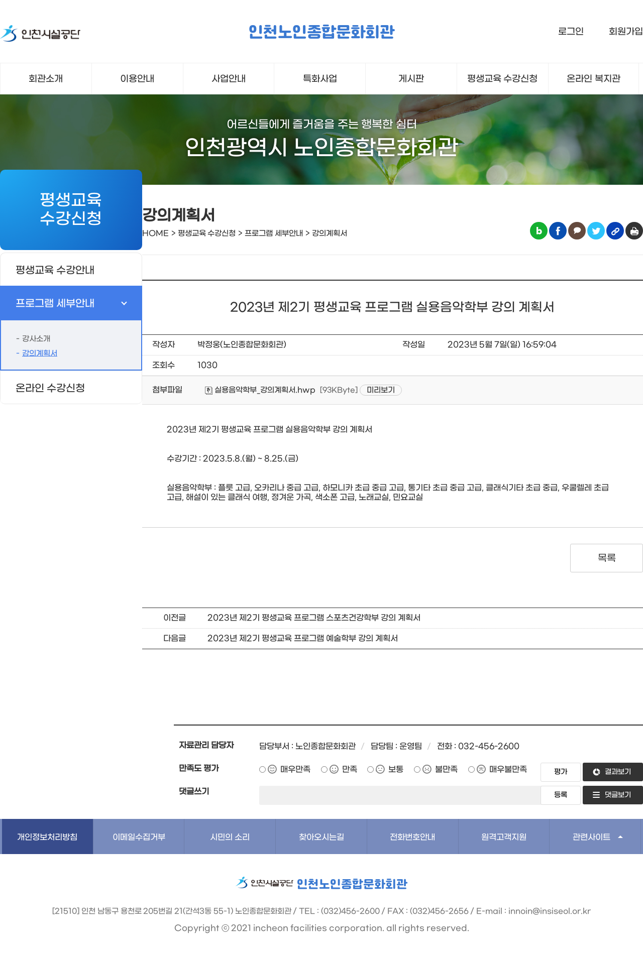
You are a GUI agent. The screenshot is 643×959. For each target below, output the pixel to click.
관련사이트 (591, 837)
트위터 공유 (596, 230)
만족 (349, 769)
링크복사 (615, 230)
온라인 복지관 (593, 79)
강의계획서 (39, 353)
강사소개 (36, 338)
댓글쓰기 (194, 791)
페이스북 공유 (558, 230)
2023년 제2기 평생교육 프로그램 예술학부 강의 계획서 (302, 638)
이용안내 (137, 79)
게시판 (411, 79)
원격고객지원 (503, 837)
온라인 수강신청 (50, 389)
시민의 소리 (230, 837)
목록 (606, 558)
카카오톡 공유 (577, 230)
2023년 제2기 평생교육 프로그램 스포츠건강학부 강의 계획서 (313, 618)
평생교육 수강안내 (55, 271)
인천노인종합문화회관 (321, 33)
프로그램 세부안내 (55, 304)
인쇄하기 (634, 230)
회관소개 (46, 79)
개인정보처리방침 (47, 837)
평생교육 (502, 79)
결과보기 (618, 772)
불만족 (446, 769)
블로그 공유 (539, 230)
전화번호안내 (412, 837)
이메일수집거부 (139, 837)
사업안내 (228, 79)
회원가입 (626, 32)
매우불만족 (508, 769)
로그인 (571, 32)
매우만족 (295, 769)
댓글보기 (618, 795)
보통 (395, 769)
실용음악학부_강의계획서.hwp (260, 390)
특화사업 (320, 79)
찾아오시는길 (321, 837)
